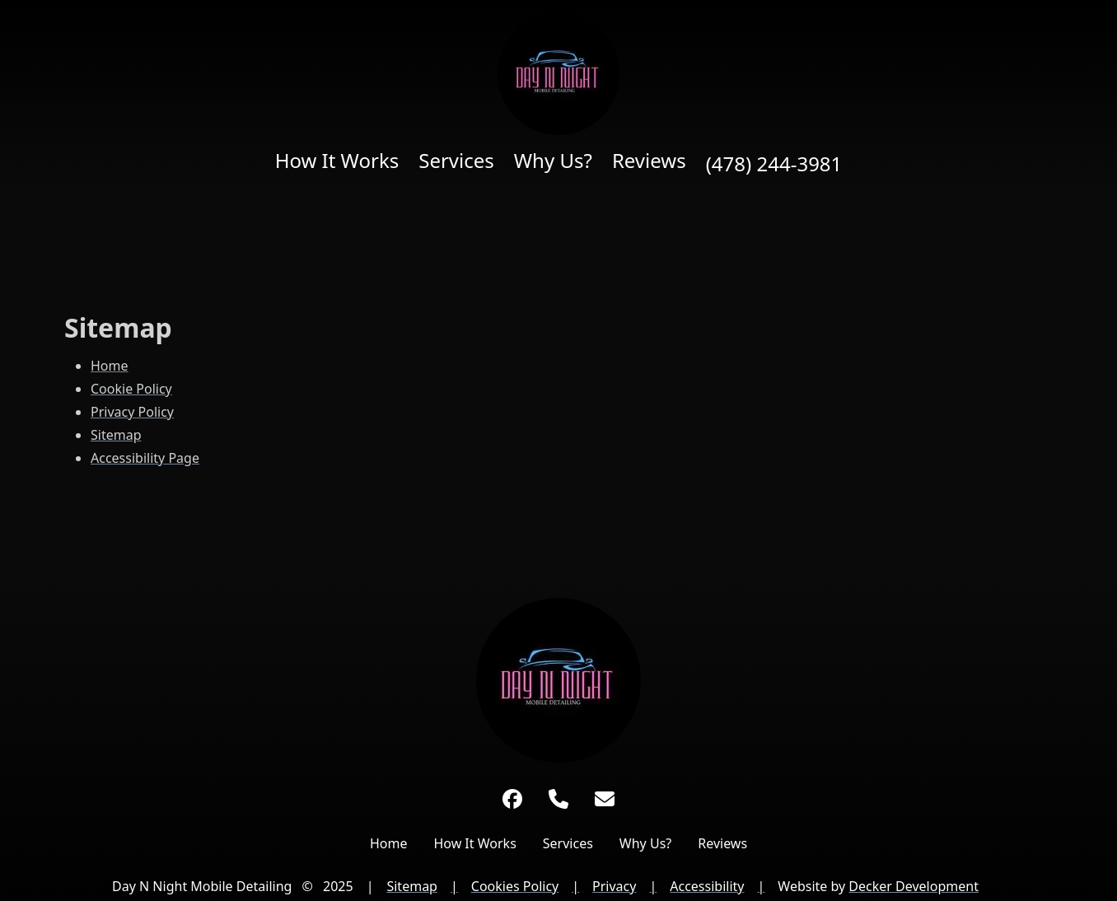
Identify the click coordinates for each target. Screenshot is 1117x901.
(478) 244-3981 (774, 164)
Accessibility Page (145, 458)
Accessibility (707, 886)
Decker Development (913, 886)
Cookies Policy (514, 886)
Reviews (649, 160)
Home (110, 365)
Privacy (614, 886)
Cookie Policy (131, 388)
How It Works (337, 160)
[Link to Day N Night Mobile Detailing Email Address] (605, 799)
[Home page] (558, 74)
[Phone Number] (558, 799)
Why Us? (553, 160)
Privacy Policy (132, 412)
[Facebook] (512, 799)
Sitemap (116, 435)
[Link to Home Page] (558, 680)
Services (456, 160)
